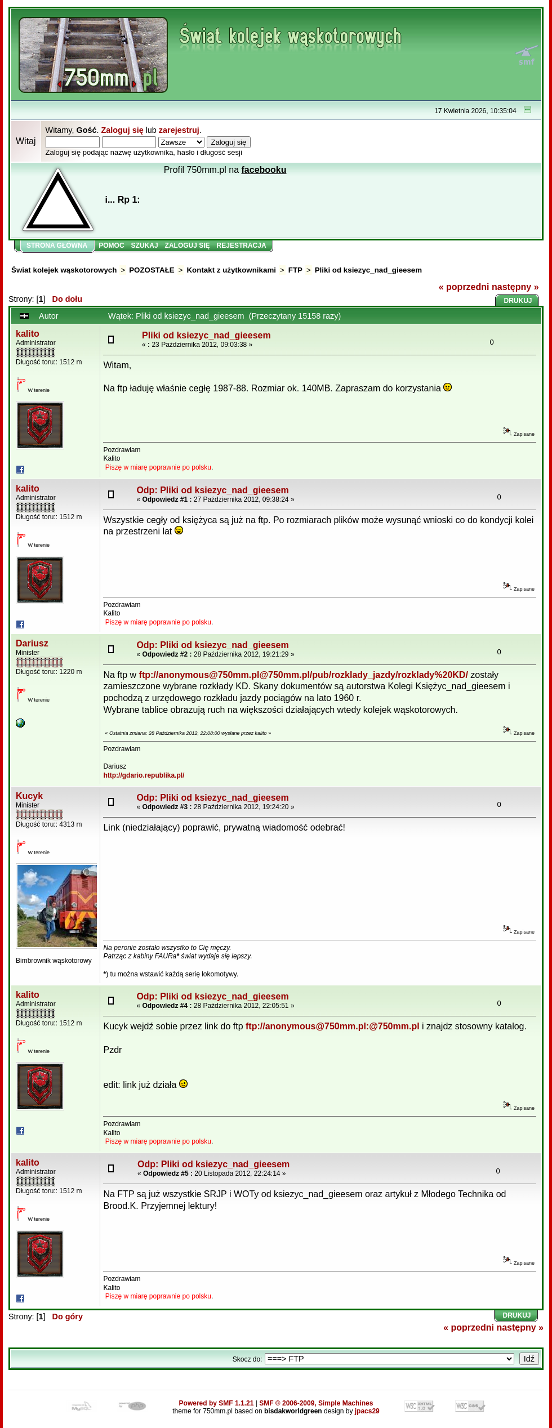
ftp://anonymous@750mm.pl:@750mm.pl (333, 1026)
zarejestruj (179, 130)
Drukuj (518, 301)
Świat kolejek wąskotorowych (64, 270)
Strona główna (56, 245)
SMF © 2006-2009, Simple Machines (316, 1403)
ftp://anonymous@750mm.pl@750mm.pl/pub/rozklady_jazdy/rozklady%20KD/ (303, 675)
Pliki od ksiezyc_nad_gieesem (368, 270)
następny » (515, 287)
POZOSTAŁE (151, 270)
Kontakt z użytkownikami (230, 270)
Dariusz (32, 643)
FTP (295, 270)
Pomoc (111, 245)
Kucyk (29, 796)
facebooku (264, 170)
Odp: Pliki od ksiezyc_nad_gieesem (212, 490)
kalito (27, 333)
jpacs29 (367, 1411)
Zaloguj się (122, 130)
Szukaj (144, 245)
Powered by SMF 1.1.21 (216, 1403)
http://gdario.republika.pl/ (143, 775)
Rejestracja (241, 245)
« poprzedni (464, 287)
